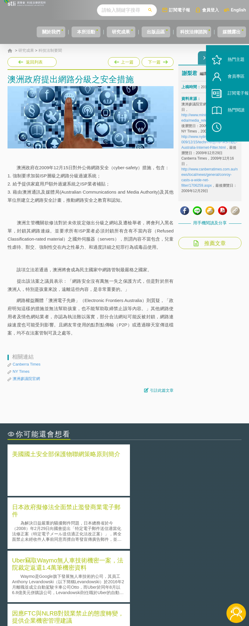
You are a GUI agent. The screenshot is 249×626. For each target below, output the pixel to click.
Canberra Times (26, 364)
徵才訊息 (129, 584)
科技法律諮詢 (187, 31)
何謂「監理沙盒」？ (149, 518)
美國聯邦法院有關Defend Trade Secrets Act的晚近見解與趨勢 (65, 526)
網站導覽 (129, 601)
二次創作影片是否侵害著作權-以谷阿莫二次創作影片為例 (64, 518)
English (238, 9)
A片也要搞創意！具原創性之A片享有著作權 (172, 526)
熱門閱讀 (229, 126)
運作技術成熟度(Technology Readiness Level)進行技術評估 (65, 535)
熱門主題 (229, 76)
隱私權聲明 (131, 576)
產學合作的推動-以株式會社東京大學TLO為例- (175, 543)
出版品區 (145, 31)
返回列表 (34, 62)
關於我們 (26, 31)
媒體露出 (229, 31)
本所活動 (66, 31)
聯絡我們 (129, 592)
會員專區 (229, 92)
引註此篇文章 (162, 390)
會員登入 (210, 9)
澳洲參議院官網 (26, 378)
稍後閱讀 (231, 143)
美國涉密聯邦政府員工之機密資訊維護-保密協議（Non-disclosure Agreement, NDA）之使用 (60, 543)
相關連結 (211, 576)
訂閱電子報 (179, 9)
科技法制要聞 (50, 50)
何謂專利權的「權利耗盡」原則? (162, 534)
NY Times (21, 371)
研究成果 (105, 31)
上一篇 (124, 60)
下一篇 (157, 60)
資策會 (186, 576)
